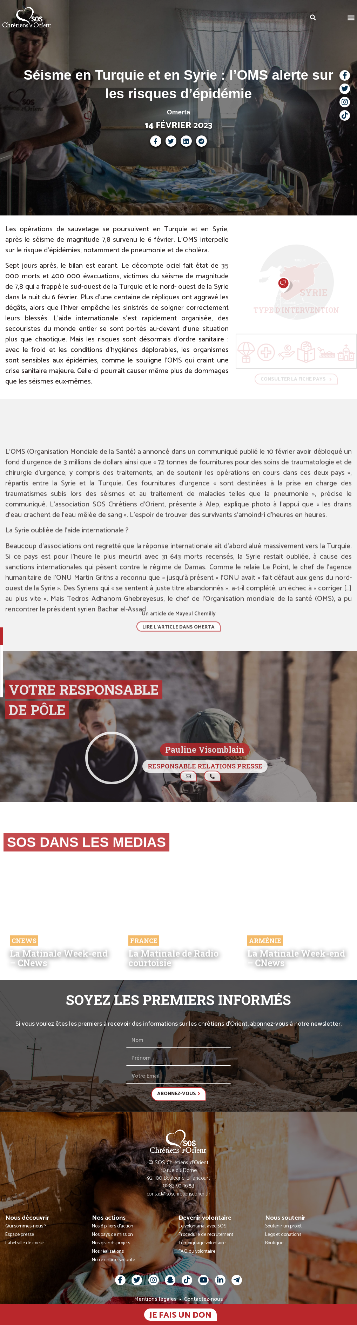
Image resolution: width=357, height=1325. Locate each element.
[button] (351, 17)
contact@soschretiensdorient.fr (178, 1194)
